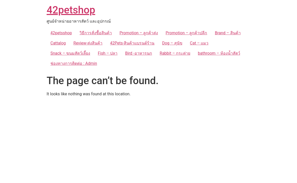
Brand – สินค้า (227, 32)
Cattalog (58, 43)
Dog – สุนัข (172, 43)
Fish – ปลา (107, 53)
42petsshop (61, 32)
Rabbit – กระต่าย (175, 53)
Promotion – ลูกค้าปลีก (186, 32)
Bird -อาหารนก (138, 53)
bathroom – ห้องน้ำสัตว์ (219, 53)
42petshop (71, 10)
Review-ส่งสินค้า (87, 43)
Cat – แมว (199, 43)
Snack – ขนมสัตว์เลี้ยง (70, 53)
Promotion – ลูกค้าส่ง (138, 32)
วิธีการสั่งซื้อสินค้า (95, 32)
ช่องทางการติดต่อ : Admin (73, 63)
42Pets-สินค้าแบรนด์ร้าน (132, 43)
